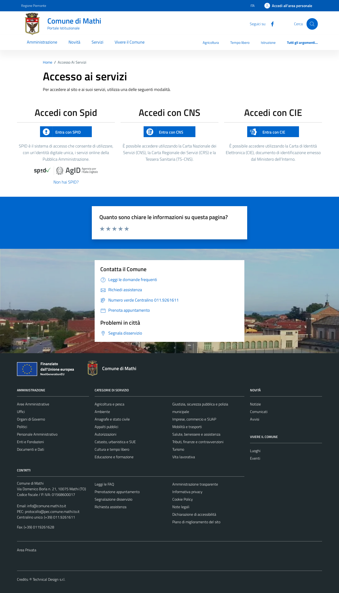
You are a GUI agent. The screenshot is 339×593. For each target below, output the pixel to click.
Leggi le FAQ (104, 484)
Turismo (178, 449)
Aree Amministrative (33, 404)
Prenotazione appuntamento (117, 492)
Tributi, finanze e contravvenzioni (197, 442)
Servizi (97, 42)
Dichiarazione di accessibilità (194, 514)
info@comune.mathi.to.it (46, 506)
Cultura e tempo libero (112, 449)
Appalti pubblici (106, 426)
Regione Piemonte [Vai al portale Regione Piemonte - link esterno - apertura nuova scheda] (33, 5)
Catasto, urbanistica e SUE (115, 442)
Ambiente (102, 411)
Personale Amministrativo (37, 434)
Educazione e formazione (114, 457)
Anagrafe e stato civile (112, 419)
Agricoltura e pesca (109, 404)
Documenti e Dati (30, 449)
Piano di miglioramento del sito (196, 522)
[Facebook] (270, 23)
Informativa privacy (187, 492)
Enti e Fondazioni (30, 442)
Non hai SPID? (66, 182)
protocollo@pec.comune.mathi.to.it (52, 511)
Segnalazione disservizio (113, 499)
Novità (74, 42)
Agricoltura (211, 42)
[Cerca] (312, 23)
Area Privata (26, 550)
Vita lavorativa (183, 457)
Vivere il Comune (130, 42)
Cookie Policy (182, 499)
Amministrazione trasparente (195, 484)
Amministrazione (42, 42)
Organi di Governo (31, 419)
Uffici (21, 411)
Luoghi (255, 451)
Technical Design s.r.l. (49, 579)
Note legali (180, 507)
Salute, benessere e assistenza (196, 434)
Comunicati (258, 411)
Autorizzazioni (105, 434)
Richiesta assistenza (110, 507)
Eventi (255, 458)
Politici (22, 426)
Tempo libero (240, 42)
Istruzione (268, 42)
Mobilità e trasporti (187, 426)
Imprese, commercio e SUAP (194, 419)
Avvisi (254, 419)
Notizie (255, 404)
